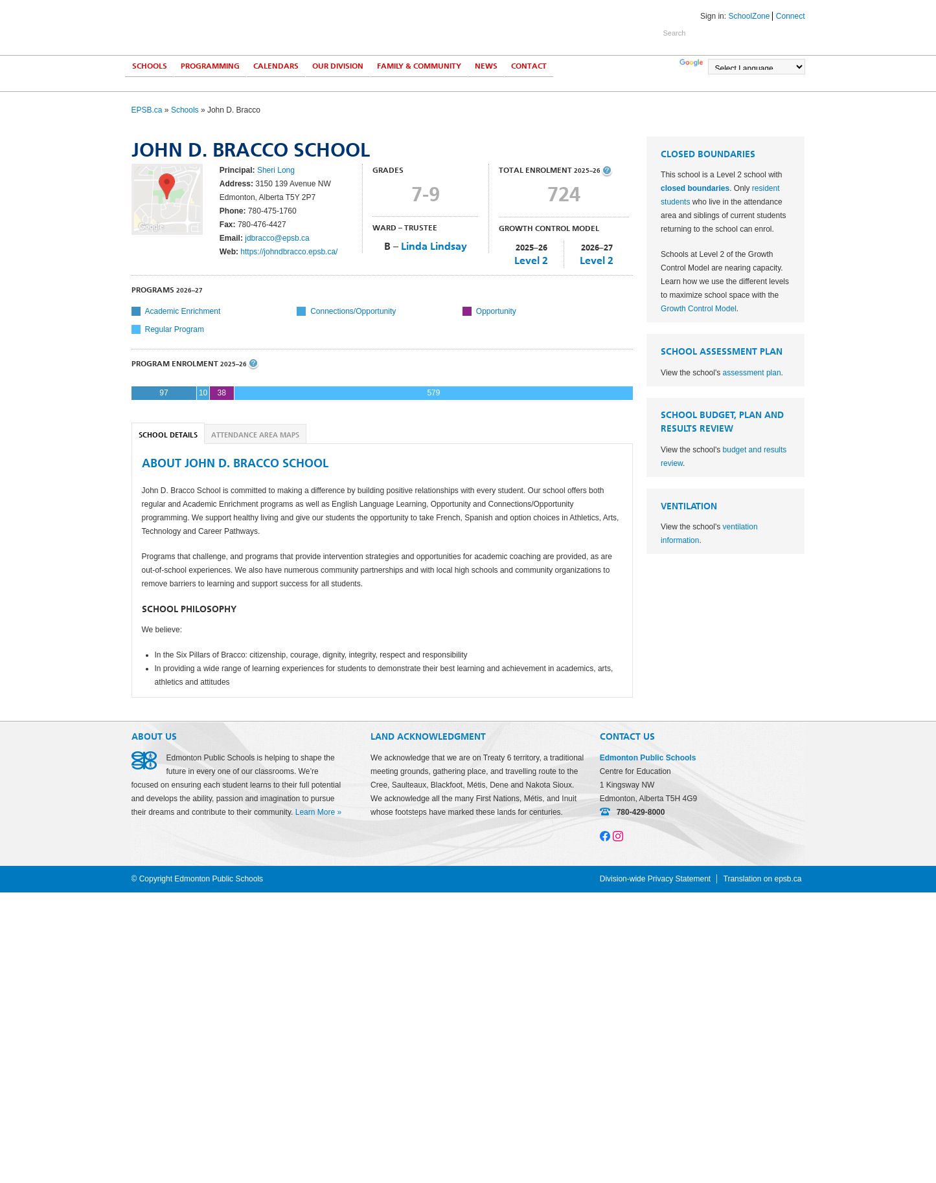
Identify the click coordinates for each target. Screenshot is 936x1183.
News (486, 66)
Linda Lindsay (434, 246)
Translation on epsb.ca (763, 878)
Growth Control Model (698, 308)
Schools (149, 66)
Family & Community (419, 66)
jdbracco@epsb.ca (277, 238)
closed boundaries (695, 188)
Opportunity (496, 311)
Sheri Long (276, 170)
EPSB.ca (147, 110)
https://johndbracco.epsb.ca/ (288, 251)
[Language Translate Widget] (756, 66)
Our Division (337, 66)
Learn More (315, 812)
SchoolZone (749, 16)
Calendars (276, 66)
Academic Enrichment (183, 311)
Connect (790, 16)
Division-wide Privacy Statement (655, 878)
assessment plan (752, 372)
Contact (529, 66)
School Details (168, 435)
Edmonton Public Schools (244, 26)
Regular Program (174, 329)
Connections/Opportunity (353, 311)
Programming (210, 66)
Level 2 (531, 260)
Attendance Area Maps (255, 435)
